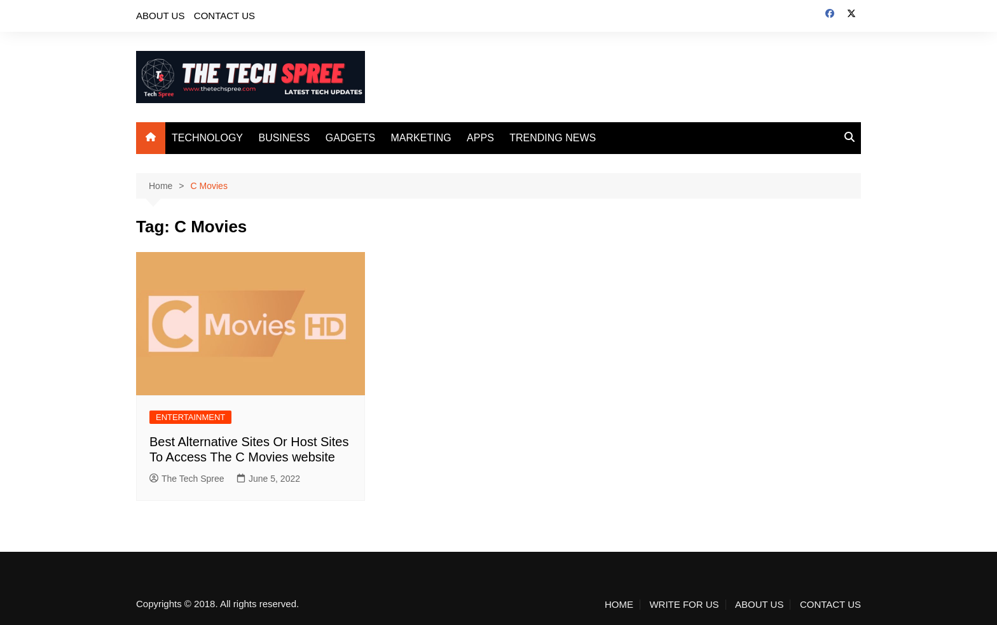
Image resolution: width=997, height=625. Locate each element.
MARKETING (421, 137)
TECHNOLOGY (207, 137)
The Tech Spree (186, 479)
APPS (480, 137)
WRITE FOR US (684, 605)
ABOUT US (160, 15)
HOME (619, 605)
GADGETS (350, 137)
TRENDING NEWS (552, 137)
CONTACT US (224, 15)
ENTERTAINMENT (190, 417)
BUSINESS (284, 137)
